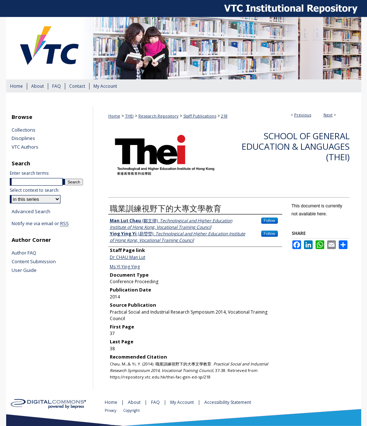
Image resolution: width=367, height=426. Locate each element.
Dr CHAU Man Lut (127, 257)
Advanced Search (31, 211)
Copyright (131, 410)
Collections (24, 130)
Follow (269, 220)
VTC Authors (25, 147)
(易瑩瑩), (177, 237)
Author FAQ (24, 253)
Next (328, 114)
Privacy (111, 410)
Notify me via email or (40, 224)
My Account (182, 402)
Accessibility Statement (227, 402)
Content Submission (34, 262)
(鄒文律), (171, 224)
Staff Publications (199, 116)
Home (114, 116)
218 (224, 116)
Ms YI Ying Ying (125, 267)
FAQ (156, 402)
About (135, 402)
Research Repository (158, 116)
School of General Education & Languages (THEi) (296, 146)
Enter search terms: (29, 173)
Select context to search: (34, 190)
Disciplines (23, 138)
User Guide (24, 270)
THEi (129, 116)
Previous (302, 114)
